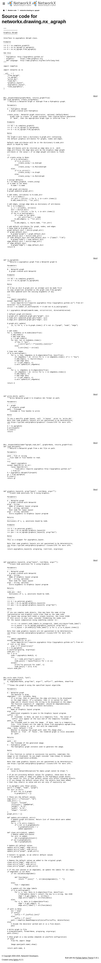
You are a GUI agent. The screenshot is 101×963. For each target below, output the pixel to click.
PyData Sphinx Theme (84, 958)
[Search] (98, 4)
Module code (12, 10)
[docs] (95, 96)
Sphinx (16, 960)
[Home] (4, 10)
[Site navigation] (4, 3)
